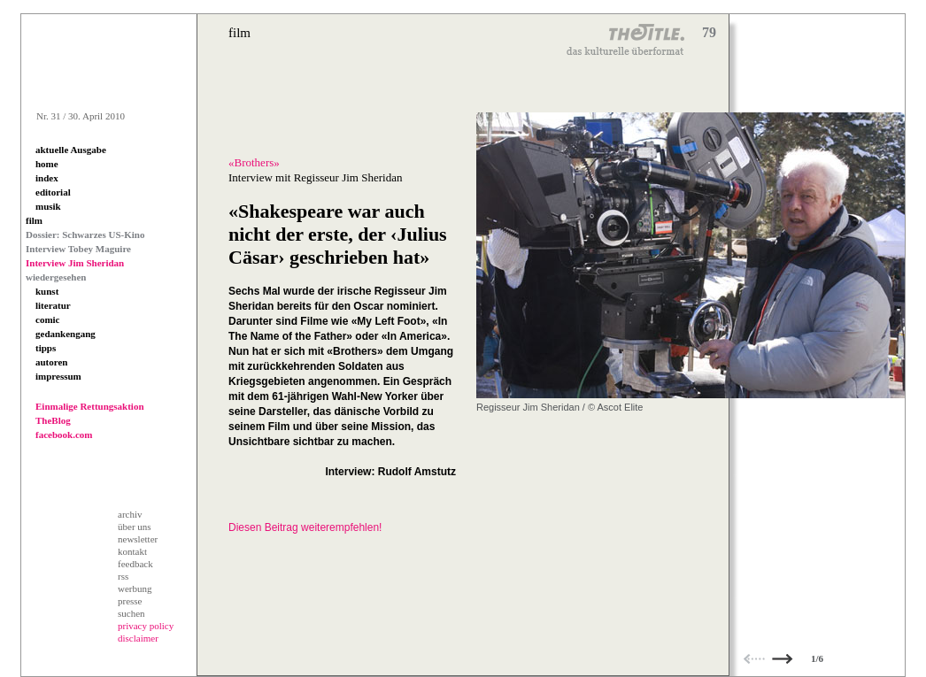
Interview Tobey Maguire (78, 248)
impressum (58, 376)
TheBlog (53, 420)
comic (47, 319)
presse (130, 601)
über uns (134, 526)
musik (48, 206)
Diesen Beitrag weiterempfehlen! (305, 527)
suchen (131, 613)
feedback (135, 563)
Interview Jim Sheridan (75, 263)
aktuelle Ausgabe (70, 149)
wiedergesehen (56, 277)
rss (123, 576)
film (34, 220)
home (46, 163)
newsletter (138, 539)
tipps (45, 347)
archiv (130, 514)
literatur (53, 305)
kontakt (132, 551)
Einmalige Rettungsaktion (89, 406)
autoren (51, 362)
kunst (46, 291)
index (46, 178)
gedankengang (65, 333)
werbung (135, 588)
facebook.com (63, 434)
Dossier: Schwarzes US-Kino (85, 234)
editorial (53, 192)
